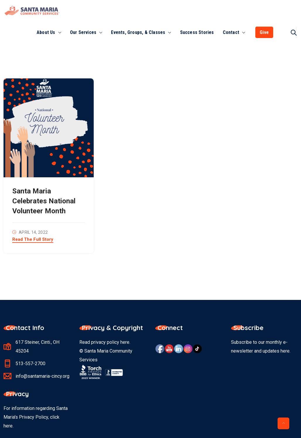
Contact (231, 32)
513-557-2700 (30, 363)
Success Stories (197, 32)
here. (8, 426)
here (124, 342)
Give (264, 32)
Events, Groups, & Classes (138, 32)
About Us (46, 32)
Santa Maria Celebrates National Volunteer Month (44, 201)
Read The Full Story (32, 239)
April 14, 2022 (33, 232)
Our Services (83, 32)
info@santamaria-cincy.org (42, 376)
